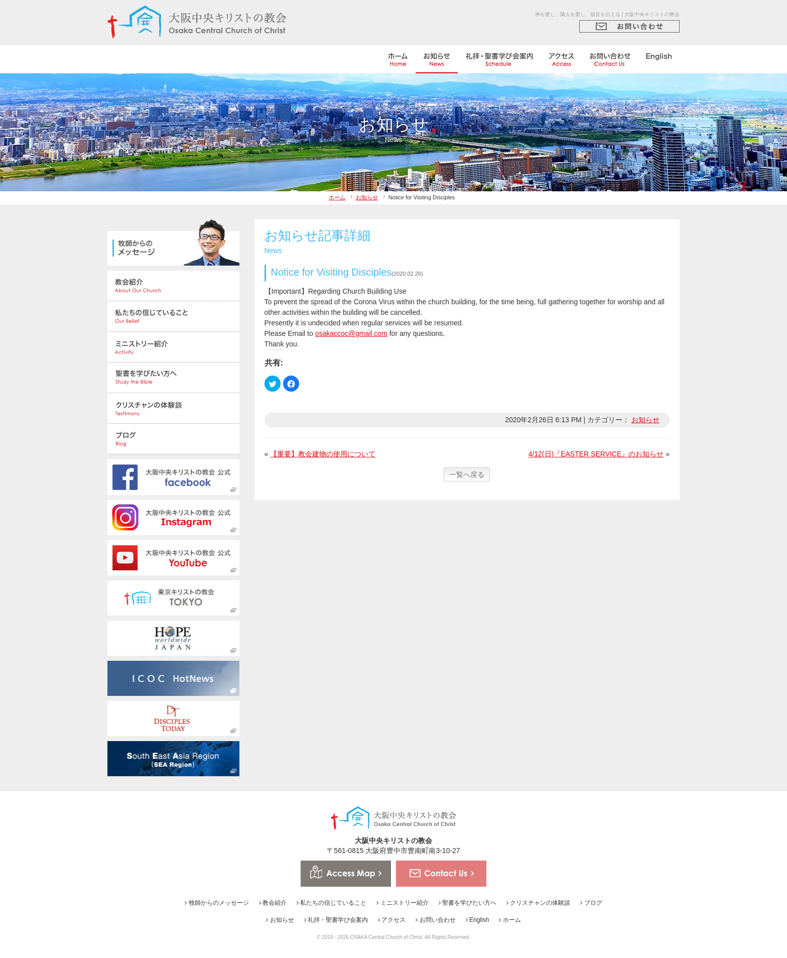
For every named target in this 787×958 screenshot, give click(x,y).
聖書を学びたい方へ (467, 902)
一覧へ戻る (466, 474)
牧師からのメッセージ (216, 902)
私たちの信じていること (331, 902)
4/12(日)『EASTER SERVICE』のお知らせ (596, 454)
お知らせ (367, 197)
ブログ (591, 902)
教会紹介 (273, 902)
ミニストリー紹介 (402, 902)
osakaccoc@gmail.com (351, 333)
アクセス (392, 919)
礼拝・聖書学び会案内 (336, 919)
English (477, 919)
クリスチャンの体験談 (538, 902)
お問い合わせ (435, 919)
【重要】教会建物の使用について (322, 454)
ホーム (337, 197)
